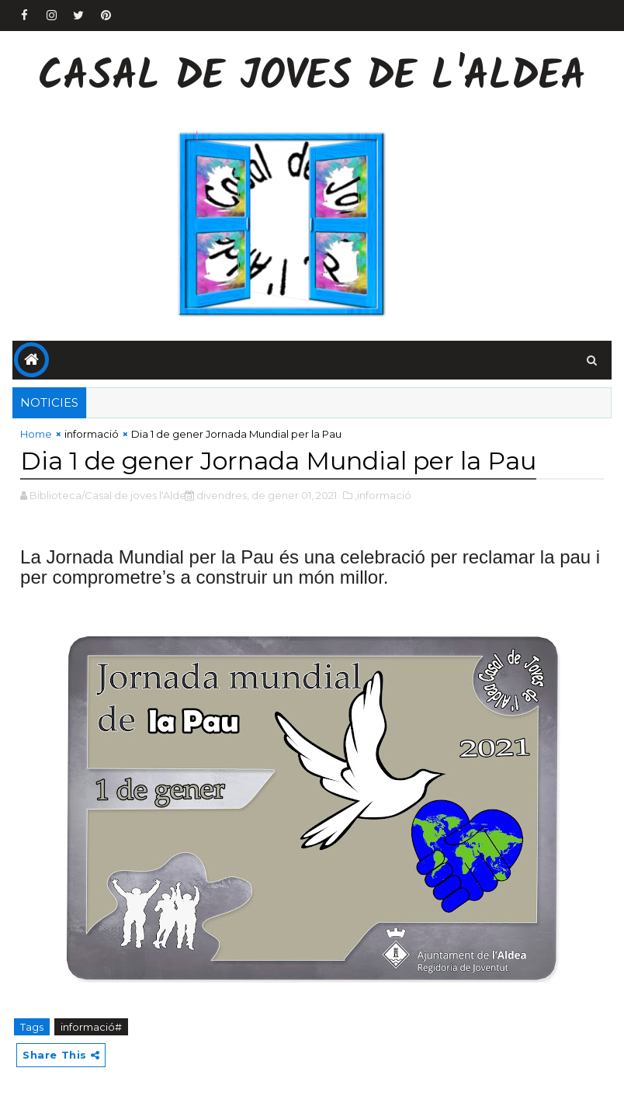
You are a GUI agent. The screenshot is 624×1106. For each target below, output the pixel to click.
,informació (383, 495)
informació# (91, 1027)
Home (36, 434)
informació (91, 434)
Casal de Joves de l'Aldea (312, 78)
